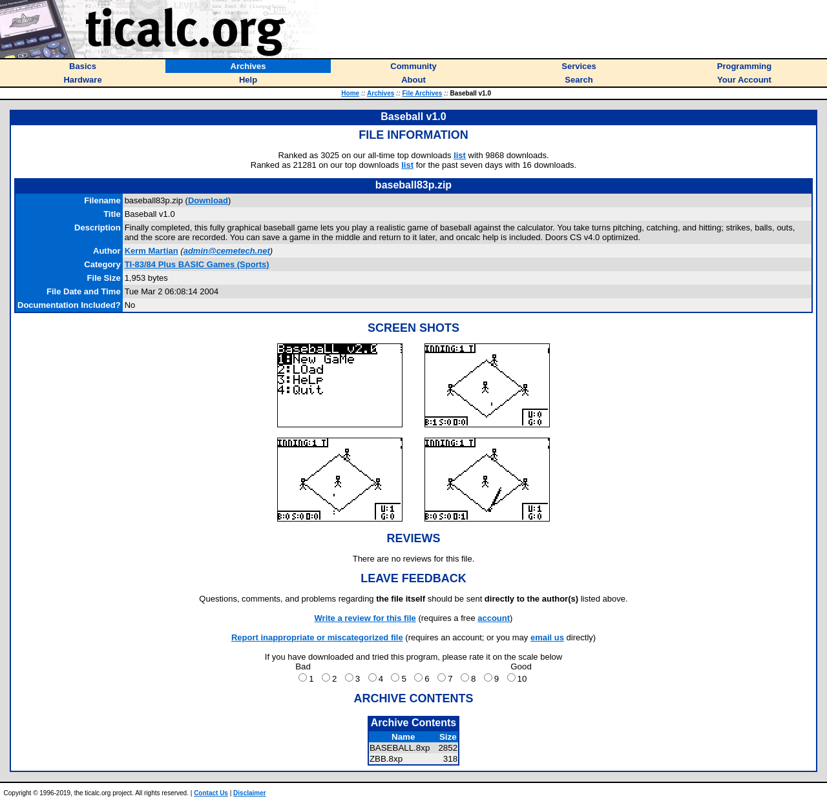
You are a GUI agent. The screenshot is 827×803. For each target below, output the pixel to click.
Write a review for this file (365, 618)
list (460, 155)
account (493, 618)
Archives (380, 93)
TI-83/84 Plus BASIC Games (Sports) (197, 264)
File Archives (423, 93)
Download (208, 200)
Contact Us (211, 793)
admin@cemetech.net (226, 251)
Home (350, 93)
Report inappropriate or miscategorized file (317, 637)
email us (547, 637)
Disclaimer (249, 793)
